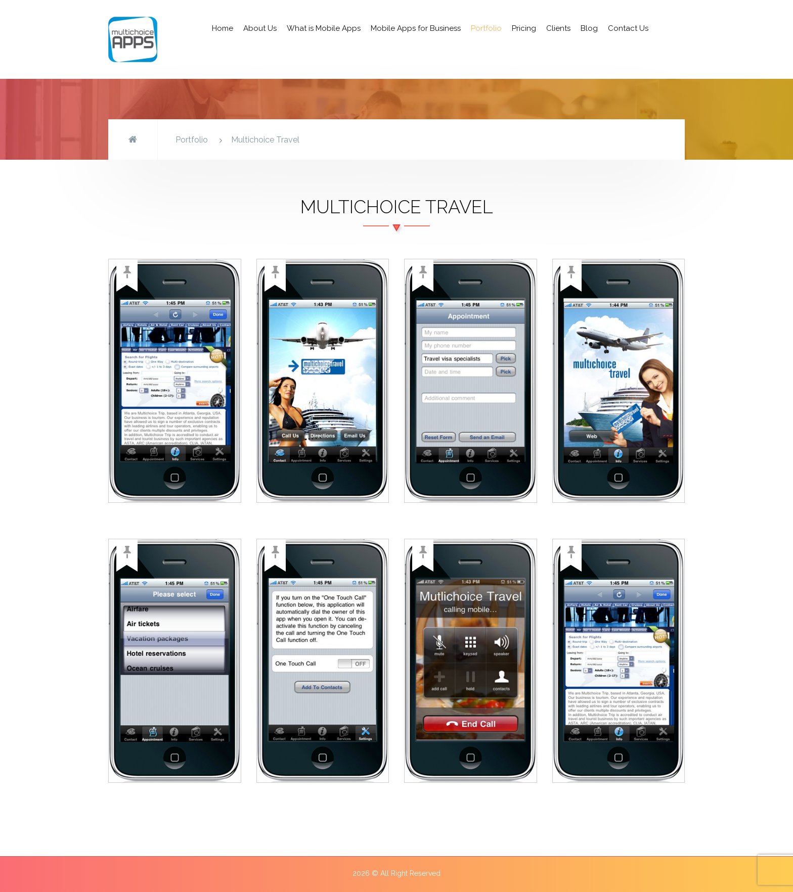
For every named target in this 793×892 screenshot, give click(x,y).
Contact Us (628, 28)
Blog (589, 28)
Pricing (524, 28)
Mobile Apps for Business (416, 28)
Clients (558, 28)
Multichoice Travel (265, 140)
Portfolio (486, 28)
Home (222, 28)
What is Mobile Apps (324, 28)
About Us (260, 28)
